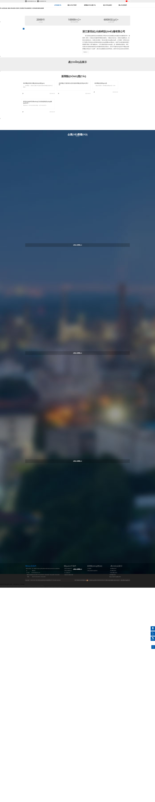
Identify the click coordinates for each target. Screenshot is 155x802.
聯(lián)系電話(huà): (34, 573)
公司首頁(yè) (57, 5)
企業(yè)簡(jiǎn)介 (68, 568)
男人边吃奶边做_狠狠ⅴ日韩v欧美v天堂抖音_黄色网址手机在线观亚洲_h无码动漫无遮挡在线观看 (22, 8)
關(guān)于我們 (72, 5)
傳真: (32, 575)
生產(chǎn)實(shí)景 (69, 573)
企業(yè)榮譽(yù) (68, 569)
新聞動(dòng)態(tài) (90, 5)
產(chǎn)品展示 (107, 5)
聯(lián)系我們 (123, 5)
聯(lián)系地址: (30, 569)
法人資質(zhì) (68, 571)
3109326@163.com (31, 1)
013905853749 (42, 1)
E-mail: (31, 571)
